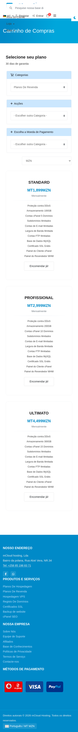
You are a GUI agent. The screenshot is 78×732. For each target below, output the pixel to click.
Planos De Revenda (15, 591)
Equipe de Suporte (14, 636)
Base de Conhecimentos (17, 646)
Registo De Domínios (15, 601)
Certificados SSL (13, 606)
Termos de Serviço (14, 656)
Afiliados (8, 641)
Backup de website (14, 611)
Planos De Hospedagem (17, 586)
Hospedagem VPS (14, 596)
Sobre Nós (9, 631)
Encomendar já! (39, 266)
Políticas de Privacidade (17, 651)
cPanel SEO (10, 616)
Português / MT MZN (20, 726)
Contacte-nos (11, 661)
